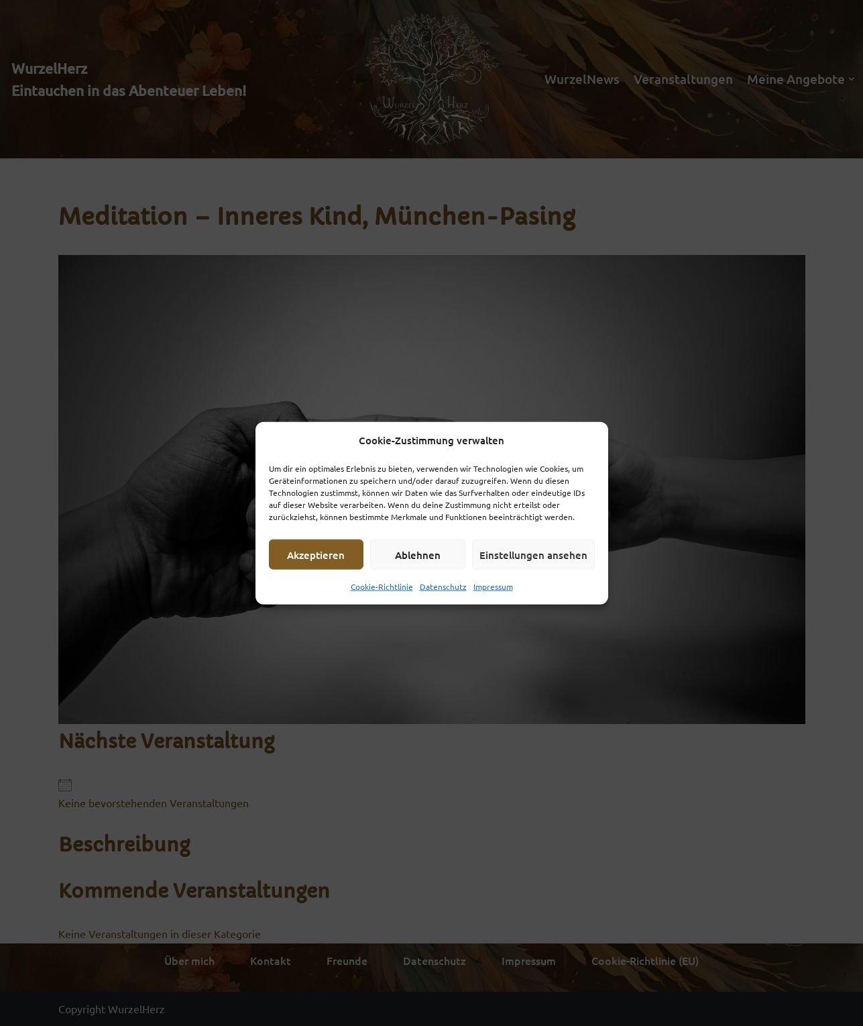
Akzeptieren (316, 554)
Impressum (493, 586)
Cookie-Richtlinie (382, 586)
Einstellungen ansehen (533, 554)
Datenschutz (443, 586)
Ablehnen (418, 554)
